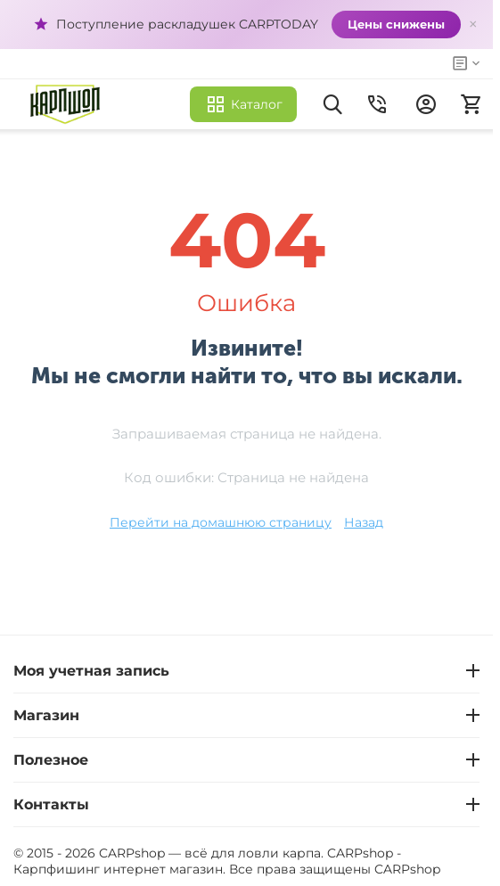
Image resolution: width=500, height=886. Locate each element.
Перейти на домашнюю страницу (221, 522)
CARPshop (407, 869)
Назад (363, 522)
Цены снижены (396, 24)
